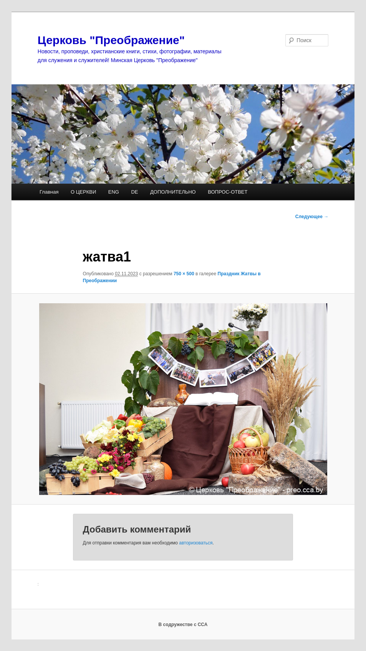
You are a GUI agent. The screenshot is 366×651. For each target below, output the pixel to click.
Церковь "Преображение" (111, 40)
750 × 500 (184, 273)
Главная (49, 192)
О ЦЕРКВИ (83, 192)
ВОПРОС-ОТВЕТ (227, 192)
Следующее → (311, 216)
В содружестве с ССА (183, 624)
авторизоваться (195, 543)
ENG (113, 192)
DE (134, 192)
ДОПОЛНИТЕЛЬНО (173, 192)
